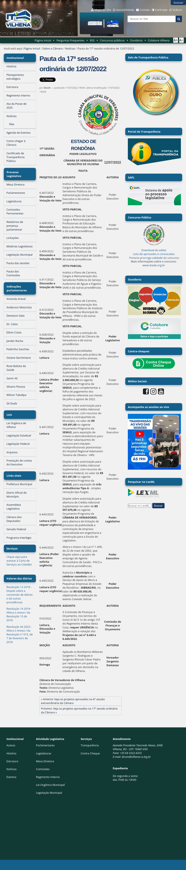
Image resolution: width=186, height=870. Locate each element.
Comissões (43, 769)
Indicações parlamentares (16, 286)
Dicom (47, 87)
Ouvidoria (136, 40)
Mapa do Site (102, 10)
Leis (9, 412)
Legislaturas (43, 753)
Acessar (178, 2)
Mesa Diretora (45, 761)
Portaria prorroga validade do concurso (154, 258)
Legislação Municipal (49, 793)
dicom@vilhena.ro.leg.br (136, 757)
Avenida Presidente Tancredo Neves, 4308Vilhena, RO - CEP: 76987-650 (137, 747)
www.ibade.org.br (153, 265)
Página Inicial (43, 40)
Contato (145, 10)
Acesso (10, 745)
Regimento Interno (48, 777)
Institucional (15, 57)
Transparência (90, 745)
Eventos (11, 777)
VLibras (177, 10)
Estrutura (12, 761)
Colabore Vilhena (158, 40)
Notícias (70, 48)
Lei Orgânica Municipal (50, 785)
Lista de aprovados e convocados (154, 254)
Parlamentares (45, 745)
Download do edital (153, 250)
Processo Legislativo (13, 173)
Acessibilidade (125, 10)
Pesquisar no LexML (141, 482)
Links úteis (13, 472)
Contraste (161, 10)
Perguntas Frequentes (70, 40)
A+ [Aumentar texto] (175, 40)
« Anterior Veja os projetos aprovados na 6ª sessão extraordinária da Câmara (73, 701)
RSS (92, 40)
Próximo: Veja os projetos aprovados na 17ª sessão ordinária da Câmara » (79, 710)
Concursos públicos (112, 40)
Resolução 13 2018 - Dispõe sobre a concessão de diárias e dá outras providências (19, 590)
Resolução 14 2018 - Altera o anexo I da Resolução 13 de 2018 (19, 610)
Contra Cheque (90, 753)
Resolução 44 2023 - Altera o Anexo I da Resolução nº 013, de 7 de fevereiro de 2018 (19, 630)
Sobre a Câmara (52, 48)
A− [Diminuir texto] (181, 40)
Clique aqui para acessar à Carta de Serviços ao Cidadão (19, 556)
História (11, 753)
